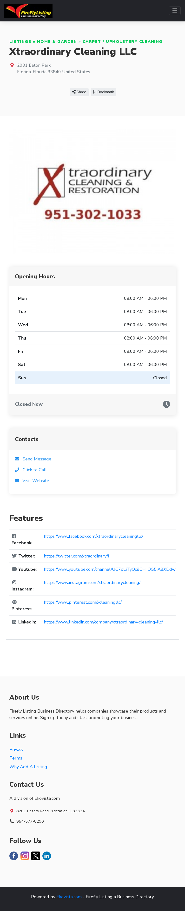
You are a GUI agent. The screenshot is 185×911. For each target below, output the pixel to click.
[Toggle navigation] (175, 11)
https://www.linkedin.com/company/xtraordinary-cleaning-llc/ (103, 622)
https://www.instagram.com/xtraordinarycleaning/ (92, 582)
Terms (15, 758)
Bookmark (103, 92)
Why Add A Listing (28, 767)
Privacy (16, 749)
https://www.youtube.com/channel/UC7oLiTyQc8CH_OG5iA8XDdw (110, 569)
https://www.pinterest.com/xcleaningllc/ (83, 602)
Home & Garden (57, 41)
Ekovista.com (69, 897)
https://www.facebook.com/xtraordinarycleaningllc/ (93, 536)
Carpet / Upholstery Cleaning (123, 41)
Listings (20, 41)
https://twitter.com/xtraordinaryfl (76, 556)
